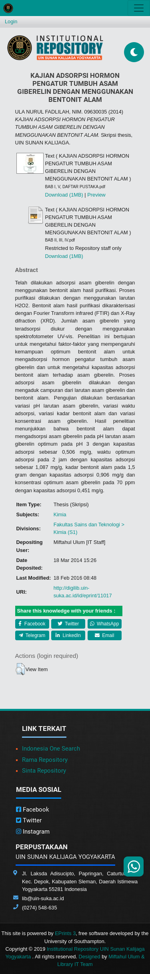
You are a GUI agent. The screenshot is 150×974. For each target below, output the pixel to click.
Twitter (68, 624)
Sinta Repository (44, 770)
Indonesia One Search (51, 748)
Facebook (31, 624)
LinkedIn (68, 635)
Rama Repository (45, 759)
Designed (89, 957)
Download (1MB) (64, 195)
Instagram (33, 831)
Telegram (32, 635)
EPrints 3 (65, 933)
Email (104, 635)
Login (11, 21)
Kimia (60, 514)
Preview (96, 195)
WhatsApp (104, 624)
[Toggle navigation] (139, 8)
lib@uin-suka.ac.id (43, 898)
